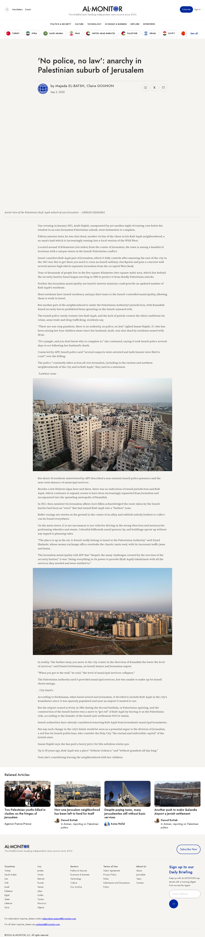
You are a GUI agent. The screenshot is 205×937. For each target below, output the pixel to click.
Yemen (40, 887)
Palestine (8, 891)
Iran (6, 878)
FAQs (105, 878)
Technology (94, 24)
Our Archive (76, 887)
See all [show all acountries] (194, 33)
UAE (6, 882)
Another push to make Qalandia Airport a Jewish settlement (175, 812)
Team (138, 878)
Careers (140, 882)
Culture (79, 24)
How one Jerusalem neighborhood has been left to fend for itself (77, 812)
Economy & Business (116, 24)
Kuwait (40, 882)
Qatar (7, 899)
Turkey (7, 870)
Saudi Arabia (10, 874)
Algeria (40, 907)
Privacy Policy (109, 874)
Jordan (40, 870)
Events (28, 9)
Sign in (197, 9)
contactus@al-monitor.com (48, 924)
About (139, 870)
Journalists (140, 874)
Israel (6, 887)
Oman (40, 874)
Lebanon (8, 903)
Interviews (149, 24)
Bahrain (41, 878)
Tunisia (40, 899)
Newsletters (17, 9)
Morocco (41, 903)
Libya (39, 891)
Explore (135, 24)
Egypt (6, 895)
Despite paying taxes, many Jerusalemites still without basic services (124, 813)
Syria (6, 907)
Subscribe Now (188, 849)
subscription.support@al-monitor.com (59, 918)
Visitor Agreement (111, 870)
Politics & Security (60, 24)
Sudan (40, 895)
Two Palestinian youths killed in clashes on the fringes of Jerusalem (24, 813)
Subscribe (186, 9)
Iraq (39, 866)
